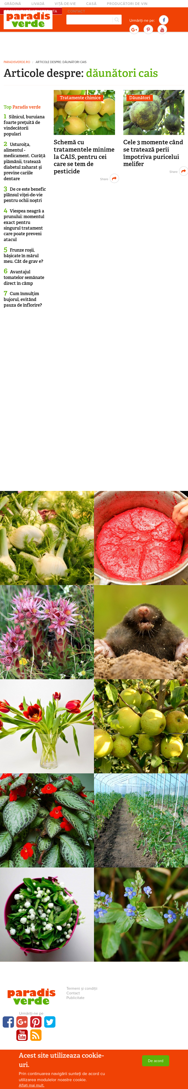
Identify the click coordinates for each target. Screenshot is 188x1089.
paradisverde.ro (17, 62)
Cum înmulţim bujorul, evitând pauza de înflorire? (23, 299)
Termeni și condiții (81, 988)
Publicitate (75, 997)
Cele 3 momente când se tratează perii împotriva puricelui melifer (153, 153)
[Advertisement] (94, 45)
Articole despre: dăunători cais (61, 62)
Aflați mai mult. (31, 1085)
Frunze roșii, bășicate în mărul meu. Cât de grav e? (23, 256)
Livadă (38, 4)
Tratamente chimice (80, 98)
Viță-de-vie (65, 4)
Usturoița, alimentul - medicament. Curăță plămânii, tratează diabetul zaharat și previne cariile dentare (24, 162)
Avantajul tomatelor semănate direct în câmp (24, 277)
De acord (155, 1060)
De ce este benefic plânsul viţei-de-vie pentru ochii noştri (25, 195)
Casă (91, 4)
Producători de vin (127, 4)
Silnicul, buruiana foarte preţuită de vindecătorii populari (24, 125)
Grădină (12, 4)
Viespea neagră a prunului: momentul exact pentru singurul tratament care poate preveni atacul (24, 225)
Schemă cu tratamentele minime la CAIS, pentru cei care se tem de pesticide (84, 156)
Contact (73, 993)
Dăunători (139, 98)
